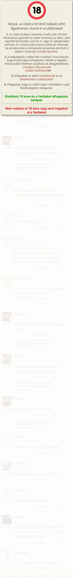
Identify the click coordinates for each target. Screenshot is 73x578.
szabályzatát (47, 76)
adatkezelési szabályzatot (36, 79)
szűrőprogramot (46, 51)
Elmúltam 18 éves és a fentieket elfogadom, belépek (37, 98)
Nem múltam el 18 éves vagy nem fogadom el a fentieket (36, 110)
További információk (37, 67)
